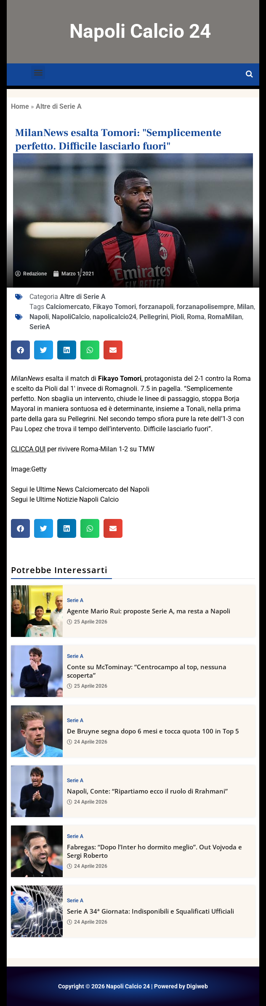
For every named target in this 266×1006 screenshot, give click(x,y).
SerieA (39, 327)
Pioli (177, 317)
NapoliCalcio (71, 317)
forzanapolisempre (205, 307)
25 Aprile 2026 (87, 621)
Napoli (39, 317)
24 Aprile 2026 (87, 741)
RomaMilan (224, 317)
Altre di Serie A (59, 106)
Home (20, 106)
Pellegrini (153, 317)
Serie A (75, 600)
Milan (245, 307)
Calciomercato (68, 307)
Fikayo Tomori (114, 307)
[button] (38, 72)
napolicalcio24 (114, 317)
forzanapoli (156, 307)
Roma (196, 317)
